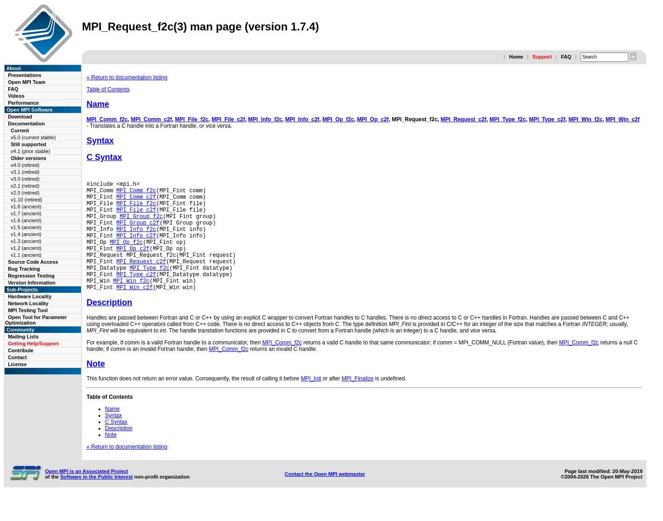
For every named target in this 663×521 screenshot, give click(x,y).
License (17, 364)
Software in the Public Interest (96, 500)
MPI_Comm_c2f (151, 119)
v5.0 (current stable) (33, 137)
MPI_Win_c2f (622, 119)
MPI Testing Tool (27, 310)
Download (20, 116)
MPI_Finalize (357, 402)
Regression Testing (31, 275)
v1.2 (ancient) (26, 248)
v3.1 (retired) (25, 172)
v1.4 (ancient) (26, 234)
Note (96, 387)
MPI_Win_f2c (586, 119)
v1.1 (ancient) (26, 255)
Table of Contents (108, 89)
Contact (17, 357)
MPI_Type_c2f (547, 119)
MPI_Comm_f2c (107, 119)
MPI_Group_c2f (138, 232)
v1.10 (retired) (26, 199)
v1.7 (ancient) (26, 213)
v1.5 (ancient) (26, 227)
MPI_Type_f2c (507, 119)
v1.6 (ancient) (26, 220)
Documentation (26, 123)
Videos (16, 96)
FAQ (566, 56)
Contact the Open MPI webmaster (325, 497)
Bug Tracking (24, 269)
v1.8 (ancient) (26, 206)
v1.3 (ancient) (26, 241)
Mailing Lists (23, 336)
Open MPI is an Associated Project (86, 494)
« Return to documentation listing (127, 77)
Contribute (21, 350)
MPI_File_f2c (192, 119)
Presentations (24, 75)
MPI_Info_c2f (302, 119)
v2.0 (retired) (25, 192)
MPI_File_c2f (228, 119)
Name (98, 104)
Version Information (31, 282)
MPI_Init (311, 402)
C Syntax (104, 157)
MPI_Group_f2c (141, 224)
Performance (23, 103)
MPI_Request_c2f (463, 119)
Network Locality (28, 303)
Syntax (100, 140)
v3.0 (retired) (25, 179)
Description (109, 326)
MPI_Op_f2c (338, 119)
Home (516, 56)
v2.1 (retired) (25, 186)
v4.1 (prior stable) (30, 151)
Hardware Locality (30, 296)
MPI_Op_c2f (373, 119)
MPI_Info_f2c (265, 119)
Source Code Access (33, 262)
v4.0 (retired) (25, 165)
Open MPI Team (27, 82)
